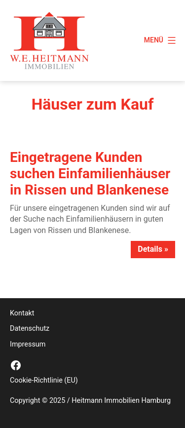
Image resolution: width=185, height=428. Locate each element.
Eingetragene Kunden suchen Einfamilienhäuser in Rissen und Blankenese (90, 173)
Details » (153, 249)
